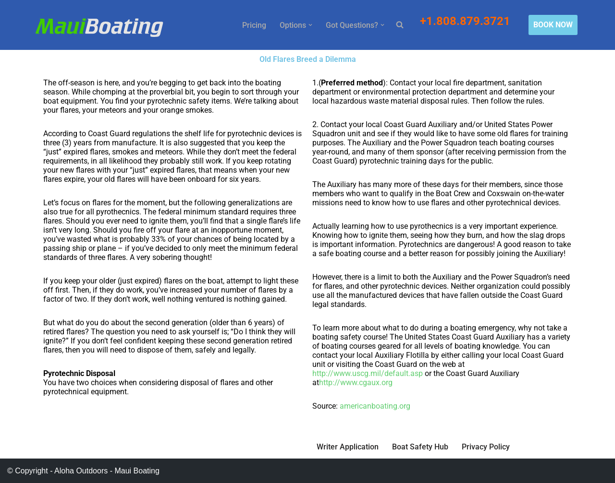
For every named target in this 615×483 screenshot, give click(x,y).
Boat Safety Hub (420, 446)
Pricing (254, 25)
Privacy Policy (486, 446)
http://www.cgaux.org (356, 382)
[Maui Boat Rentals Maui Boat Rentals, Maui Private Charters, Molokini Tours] (99, 27)
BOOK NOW (553, 24)
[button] (310, 25)
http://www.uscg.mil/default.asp (367, 373)
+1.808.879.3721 (466, 21)
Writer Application (348, 446)
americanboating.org (375, 406)
